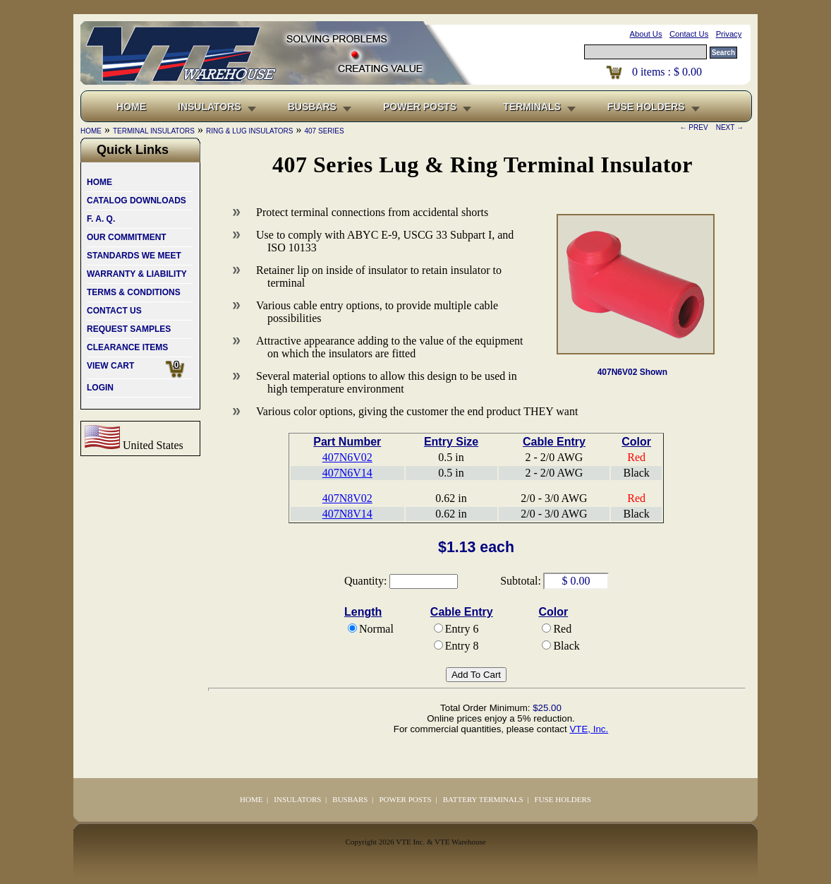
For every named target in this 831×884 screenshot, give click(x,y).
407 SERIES (324, 131)
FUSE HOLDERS (646, 106)
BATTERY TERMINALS (483, 799)
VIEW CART (140, 369)
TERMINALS (532, 106)
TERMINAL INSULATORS (154, 131)
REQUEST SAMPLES (129, 329)
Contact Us (688, 34)
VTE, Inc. (588, 729)
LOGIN (100, 388)
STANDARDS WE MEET (134, 256)
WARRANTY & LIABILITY (137, 274)
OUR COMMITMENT (126, 237)
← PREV (696, 127)
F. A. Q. (101, 219)
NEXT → (728, 127)
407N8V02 (347, 498)
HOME (99, 182)
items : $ (667, 72)
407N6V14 (347, 473)
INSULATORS (209, 106)
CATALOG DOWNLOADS (136, 200)
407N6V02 (347, 457)
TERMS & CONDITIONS (134, 292)
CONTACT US (114, 311)
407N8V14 (347, 514)
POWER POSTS (419, 106)
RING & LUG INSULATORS (249, 131)
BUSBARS (312, 106)
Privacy (729, 34)
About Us (646, 34)
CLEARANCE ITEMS (127, 347)
